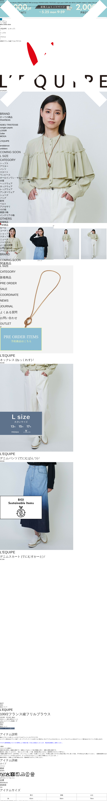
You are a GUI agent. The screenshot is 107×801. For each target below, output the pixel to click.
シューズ (4, 195)
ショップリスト (7, 234)
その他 (3, 209)
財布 (2, 201)
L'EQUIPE (4, 141)
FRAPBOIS (5, 120)
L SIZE (4, 156)
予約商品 (4, 225)
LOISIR (3, 130)
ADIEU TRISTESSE (9, 125)
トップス (4, 163)
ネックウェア (6, 186)
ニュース (4, 239)
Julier (2, 133)
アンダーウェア (7, 192)
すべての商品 (6, 117)
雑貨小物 (4, 212)
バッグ (3, 198)
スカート (4, 172)
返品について (3, 707)
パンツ (3, 169)
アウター (4, 166)
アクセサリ (5, 206)
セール (3, 228)
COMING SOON (10, 152)
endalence (5, 146)
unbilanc (4, 148)
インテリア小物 (7, 215)
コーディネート (7, 231)
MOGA (3, 136)
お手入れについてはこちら (7, 778)
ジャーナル (5, 242)
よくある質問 (6, 245)
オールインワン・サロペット (13, 178)
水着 (2, 181)
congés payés (6, 128)
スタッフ (4, 236)
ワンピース (5, 175)
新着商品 (4, 222)
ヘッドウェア (6, 183)
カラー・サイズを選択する (7, 728)
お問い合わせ (6, 248)
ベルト (3, 204)
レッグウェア (6, 189)
